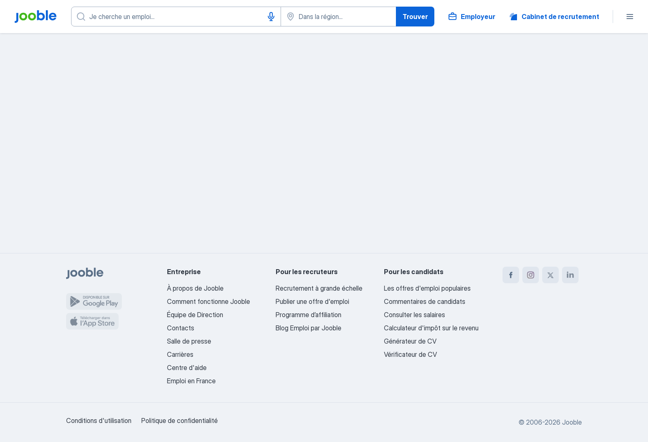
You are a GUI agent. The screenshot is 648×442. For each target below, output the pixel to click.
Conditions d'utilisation (98, 420)
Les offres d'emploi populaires (427, 288)
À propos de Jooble (195, 288)
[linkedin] (570, 275)
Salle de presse (189, 341)
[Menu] (630, 16)
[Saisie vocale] (271, 16)
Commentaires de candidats (424, 301)
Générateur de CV (410, 341)
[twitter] (550, 275)
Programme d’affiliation (308, 315)
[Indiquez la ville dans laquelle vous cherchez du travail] (338, 16)
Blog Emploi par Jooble (308, 328)
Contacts (180, 328)
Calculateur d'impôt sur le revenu (431, 328)
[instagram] (530, 275)
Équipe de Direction (195, 315)
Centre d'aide (187, 367)
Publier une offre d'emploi (312, 301)
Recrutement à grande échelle (319, 288)
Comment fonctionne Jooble (208, 301)
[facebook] (511, 275)
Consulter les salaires (414, 315)
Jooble (572, 422)
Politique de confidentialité (179, 420)
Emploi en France (191, 381)
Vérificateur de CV (410, 354)
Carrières (180, 354)
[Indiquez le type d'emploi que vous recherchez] (176, 16)
